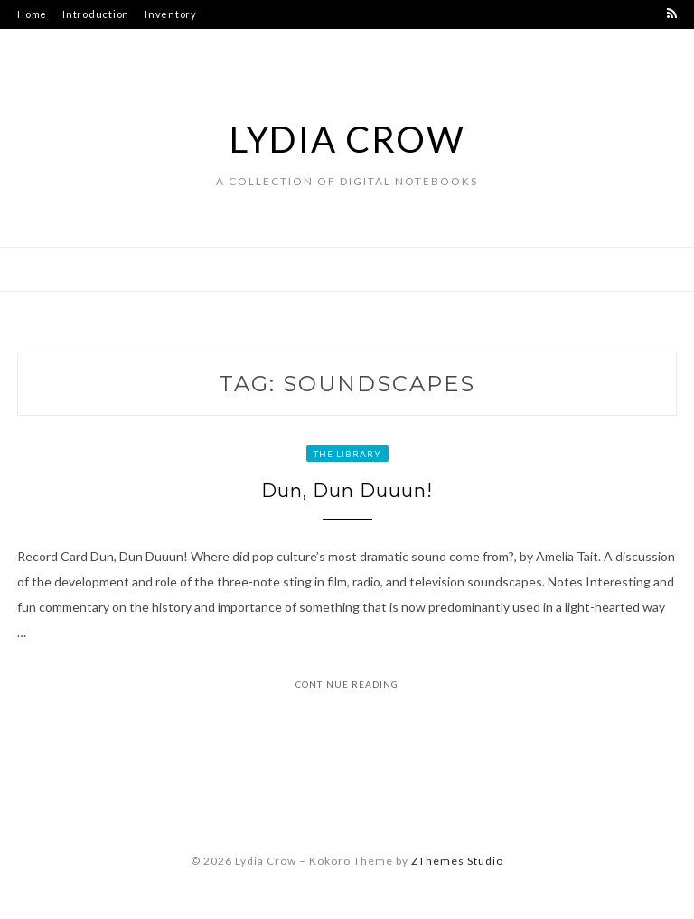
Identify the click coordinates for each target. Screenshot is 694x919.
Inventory (171, 14)
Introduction (95, 14)
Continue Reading (347, 684)
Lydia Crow (347, 139)
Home (32, 14)
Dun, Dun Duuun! (347, 491)
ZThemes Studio (457, 860)
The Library (347, 453)
